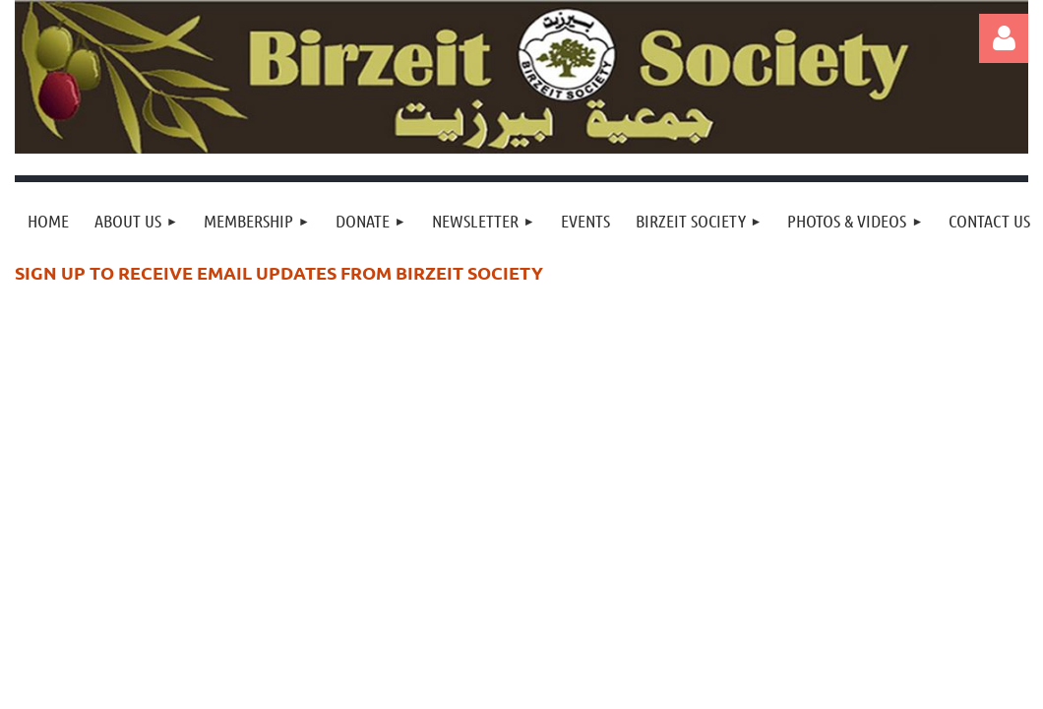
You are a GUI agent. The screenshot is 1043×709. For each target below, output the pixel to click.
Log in (1003, 38)
